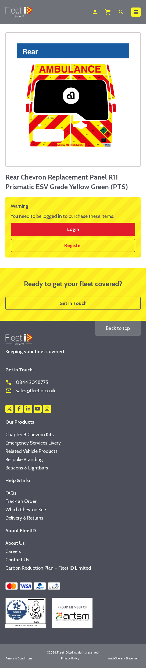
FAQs (10, 493)
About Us (15, 543)
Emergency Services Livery (33, 443)
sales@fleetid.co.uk (30, 390)
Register (73, 245)
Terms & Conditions (18, 658)
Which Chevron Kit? (26, 510)
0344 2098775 (26, 382)
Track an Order (21, 501)
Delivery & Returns (24, 518)
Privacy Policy (70, 658)
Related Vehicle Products (31, 451)
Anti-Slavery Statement (124, 658)
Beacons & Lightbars (26, 468)
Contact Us (17, 560)
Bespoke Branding (24, 459)
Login (73, 229)
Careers (13, 551)
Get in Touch (73, 303)
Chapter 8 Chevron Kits (29, 435)
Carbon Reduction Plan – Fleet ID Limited (48, 568)
